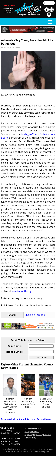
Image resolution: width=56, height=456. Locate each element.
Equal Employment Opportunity (37, 434)
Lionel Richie (8, 12)
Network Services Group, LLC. (37, 451)
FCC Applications (31, 431)
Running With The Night (8, 9)
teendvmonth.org (21, 291)
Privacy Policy (30, 438)
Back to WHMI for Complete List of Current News (26, 419)
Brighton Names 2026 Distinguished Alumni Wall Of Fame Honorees (10, 393)
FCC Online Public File (33, 428)
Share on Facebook (35, 315)
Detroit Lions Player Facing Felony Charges (46, 391)
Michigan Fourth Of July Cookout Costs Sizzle (28, 391)
